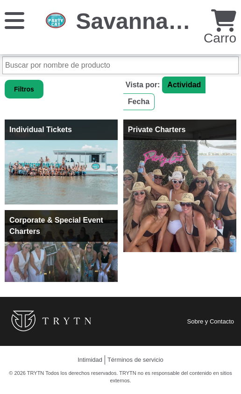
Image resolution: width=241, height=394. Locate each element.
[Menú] (14, 20)
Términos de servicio (135, 359)
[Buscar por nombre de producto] (120, 65)
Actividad (184, 85)
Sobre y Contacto (210, 321)
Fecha (138, 102)
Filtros (24, 89)
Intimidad (90, 359)
